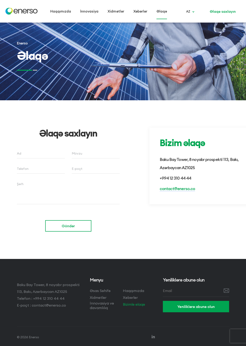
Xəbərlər (130, 297)
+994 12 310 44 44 (175, 178)
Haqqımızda (133, 290)
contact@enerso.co (177, 188)
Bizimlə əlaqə (134, 304)
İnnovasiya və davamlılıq (102, 305)
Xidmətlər (98, 297)
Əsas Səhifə (100, 290)
